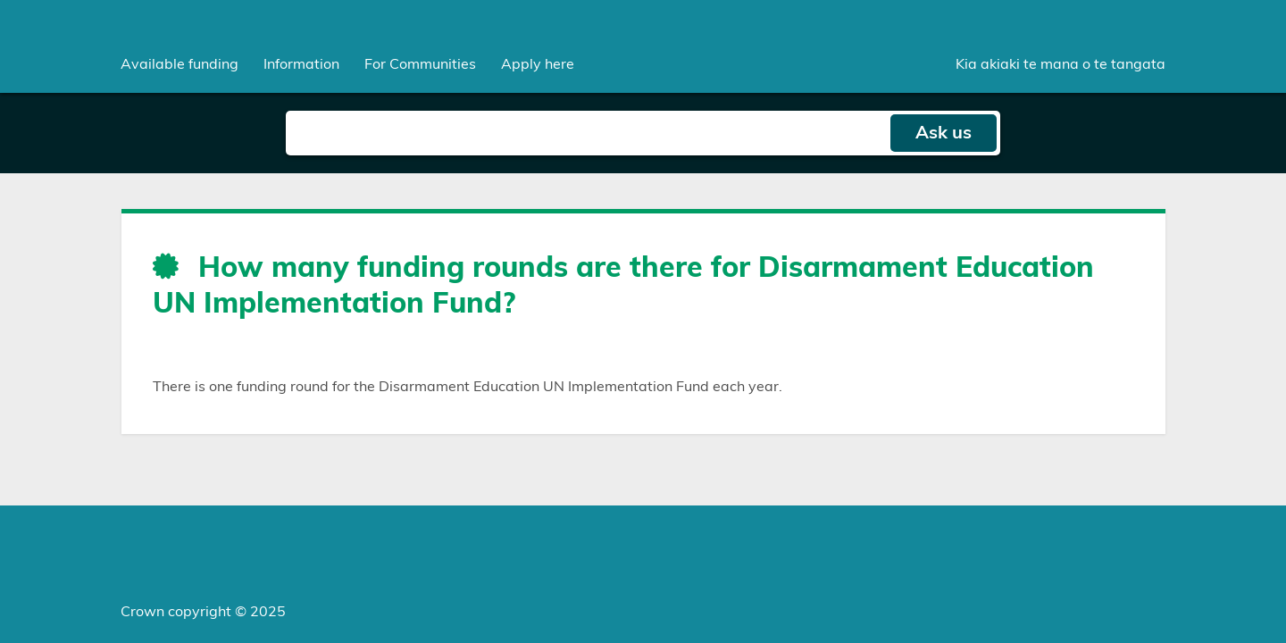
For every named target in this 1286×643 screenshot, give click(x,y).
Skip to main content (0, 0)
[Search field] (587, 133)
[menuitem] (179, 64)
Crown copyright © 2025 (203, 612)
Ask (943, 133)
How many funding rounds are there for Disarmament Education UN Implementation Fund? (623, 286)
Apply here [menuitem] (537, 64)
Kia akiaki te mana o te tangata (1060, 64)
